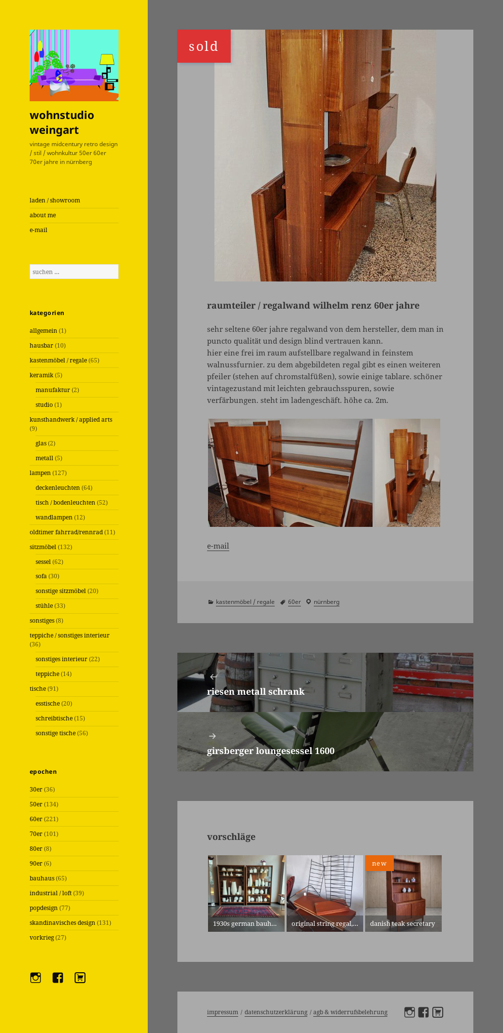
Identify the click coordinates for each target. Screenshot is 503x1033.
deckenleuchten (58, 487)
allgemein (43, 330)
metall (44, 458)
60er (36, 819)
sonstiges (42, 620)
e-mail (38, 230)
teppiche (47, 674)
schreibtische (54, 718)
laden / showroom (55, 200)
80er (36, 848)
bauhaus (42, 878)
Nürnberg (326, 601)
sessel (43, 561)
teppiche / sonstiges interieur (70, 635)
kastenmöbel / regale (58, 360)
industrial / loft (51, 893)
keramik (41, 375)
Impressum (222, 1012)
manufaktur (53, 390)
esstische (48, 703)
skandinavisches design (62, 922)
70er (36, 834)
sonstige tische (56, 733)
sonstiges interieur (61, 659)
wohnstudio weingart (62, 122)
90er (36, 863)
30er (36, 789)
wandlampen (54, 517)
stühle (44, 605)
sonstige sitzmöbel (61, 591)
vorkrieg (42, 937)
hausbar (41, 345)
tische (38, 688)
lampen (40, 473)
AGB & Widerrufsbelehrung (350, 1012)
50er (36, 804)
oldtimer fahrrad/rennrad (66, 532)
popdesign (44, 908)
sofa (41, 576)
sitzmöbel (43, 547)
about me (43, 215)
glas (41, 443)
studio (44, 404)
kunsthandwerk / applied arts (71, 419)
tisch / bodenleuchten (65, 502)
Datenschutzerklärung (276, 1012)
